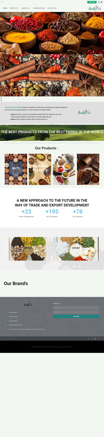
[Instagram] (101, 2)
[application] (18, 8)
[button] (2, 2)
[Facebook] (99, 2)
